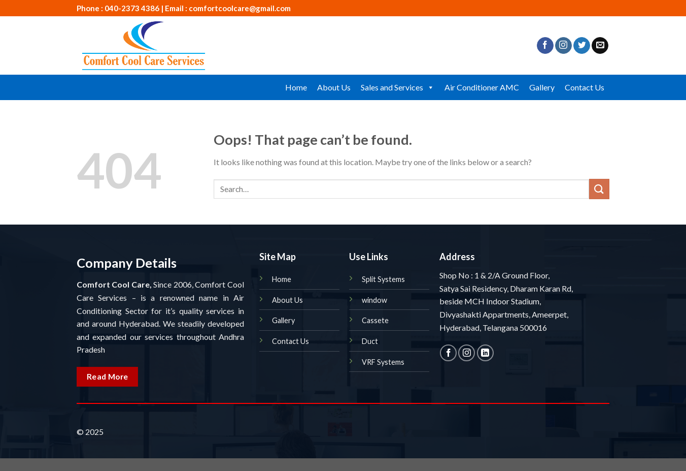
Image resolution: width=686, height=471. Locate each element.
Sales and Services (397, 87)
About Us (334, 87)
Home (296, 87)
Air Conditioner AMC (481, 87)
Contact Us (584, 87)
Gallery (542, 87)
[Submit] (599, 189)
